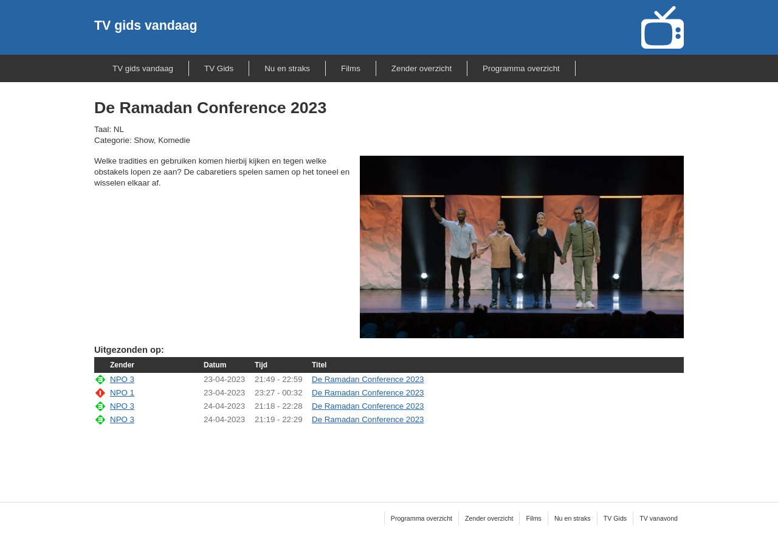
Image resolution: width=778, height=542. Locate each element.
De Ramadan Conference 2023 (368, 379)
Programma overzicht (521, 68)
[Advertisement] (389, 455)
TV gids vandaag (145, 25)
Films (350, 68)
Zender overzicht (421, 68)
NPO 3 (122, 379)
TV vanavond (658, 518)
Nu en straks (287, 68)
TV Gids (218, 68)
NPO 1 (122, 392)
